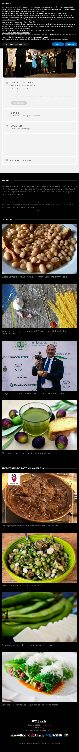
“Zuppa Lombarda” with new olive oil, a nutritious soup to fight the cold (34, 277)
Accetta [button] (71, 44)
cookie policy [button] (39, 11)
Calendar (14, 160)
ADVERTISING (56, 744)
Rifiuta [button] (58, 44)
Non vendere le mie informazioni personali (16, 33)
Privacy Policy (45, 725)
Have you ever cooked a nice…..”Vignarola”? (21, 585)
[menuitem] (33, 85)
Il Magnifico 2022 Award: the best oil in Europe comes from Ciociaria (33, 393)
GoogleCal (27, 160)
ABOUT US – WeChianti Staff (29, 744)
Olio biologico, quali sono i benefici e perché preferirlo (26, 453)
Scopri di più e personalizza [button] (15, 44)
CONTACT (45, 744)
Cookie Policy (39, 728)
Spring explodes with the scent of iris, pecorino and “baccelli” (29, 645)
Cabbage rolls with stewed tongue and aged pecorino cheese (30, 705)
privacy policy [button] (44, 37)
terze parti (35, 13)
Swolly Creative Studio (44, 730)
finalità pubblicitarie (8, 20)
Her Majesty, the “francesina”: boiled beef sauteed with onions (30, 526)
